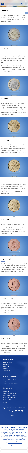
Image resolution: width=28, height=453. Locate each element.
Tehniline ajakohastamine (9, 381)
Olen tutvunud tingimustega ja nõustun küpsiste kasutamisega (14, 448)
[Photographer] (19, 40)
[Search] (13, 4)
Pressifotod (5, 368)
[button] (26, 1)
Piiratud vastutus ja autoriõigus (10, 379)
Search (22, 4)
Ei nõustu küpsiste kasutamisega (15, 450)
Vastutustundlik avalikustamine (10, 383)
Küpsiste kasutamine (14, 445)
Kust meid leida (6, 372)
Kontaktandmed (6, 370)
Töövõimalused (6, 364)
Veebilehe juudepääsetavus (9, 397)
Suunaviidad (6, 366)
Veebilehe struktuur (7, 402)
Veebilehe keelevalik (7, 399)
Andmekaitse (6, 391)
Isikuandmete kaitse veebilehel (10, 393)
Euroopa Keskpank (7, 362)
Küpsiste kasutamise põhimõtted (10, 395)
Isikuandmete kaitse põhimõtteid (15, 443)
